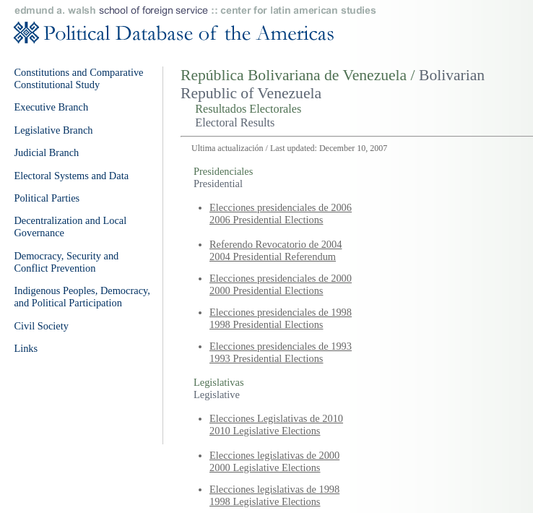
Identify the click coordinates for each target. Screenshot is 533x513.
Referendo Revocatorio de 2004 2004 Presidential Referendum (275, 250)
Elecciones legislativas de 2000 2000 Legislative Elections (274, 461)
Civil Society (41, 326)
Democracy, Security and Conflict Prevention (66, 262)
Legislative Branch (53, 130)
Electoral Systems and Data (71, 175)
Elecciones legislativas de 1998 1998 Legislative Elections (274, 495)
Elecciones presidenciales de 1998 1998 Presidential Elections (280, 318)
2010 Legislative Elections (264, 430)
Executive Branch (51, 107)
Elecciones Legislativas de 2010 (276, 418)
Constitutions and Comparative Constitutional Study (78, 78)
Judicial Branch (46, 152)
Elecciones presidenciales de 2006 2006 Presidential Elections (280, 213)
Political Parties (46, 198)
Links (26, 348)
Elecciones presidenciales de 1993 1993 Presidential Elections (280, 352)
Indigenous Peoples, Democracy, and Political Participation (82, 297)
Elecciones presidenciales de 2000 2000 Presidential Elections (280, 284)
